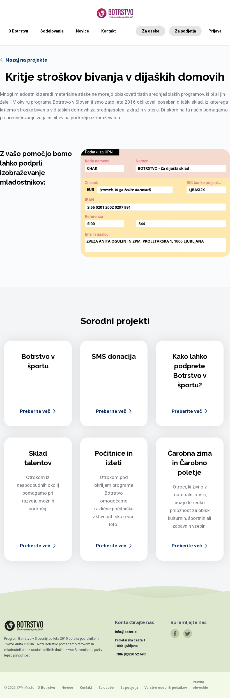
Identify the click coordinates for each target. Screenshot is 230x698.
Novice (82, 31)
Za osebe (150, 31)
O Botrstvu (18, 31)
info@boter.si (126, 632)
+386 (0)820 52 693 (130, 654)
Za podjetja (185, 31)
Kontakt (108, 31)
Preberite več (35, 411)
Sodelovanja (52, 31)
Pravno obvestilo (200, 685)
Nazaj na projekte (26, 60)
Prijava (215, 31)
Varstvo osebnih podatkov (165, 688)
